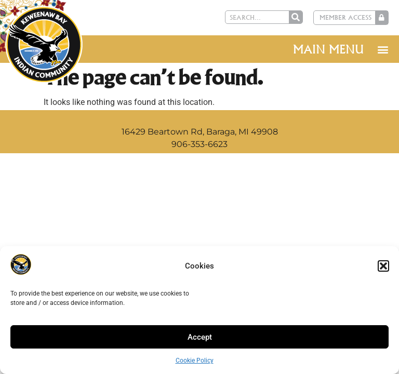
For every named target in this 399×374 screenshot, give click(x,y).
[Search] (297, 17)
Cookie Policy (195, 360)
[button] (383, 266)
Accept (200, 337)
